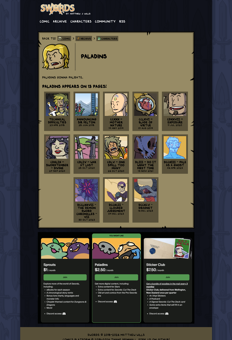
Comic (44, 21)
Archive (60, 21)
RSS (122, 21)
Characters (80, 21)
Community (105, 21)
